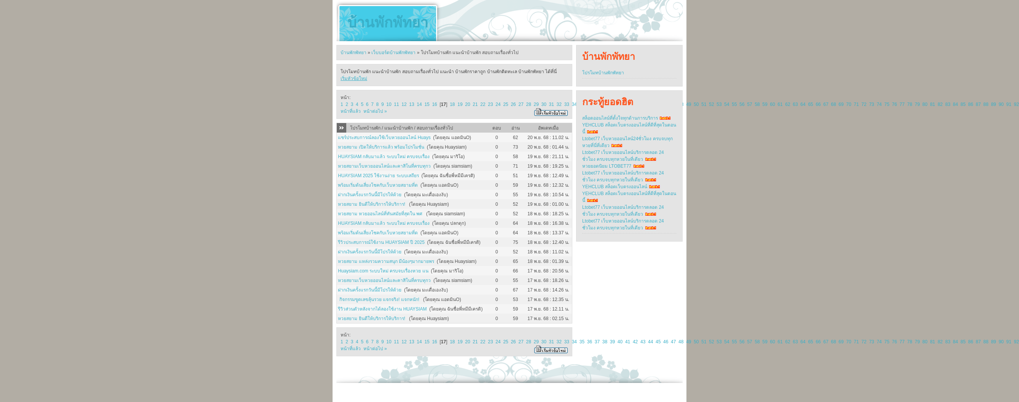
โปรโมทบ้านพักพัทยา (603, 72)
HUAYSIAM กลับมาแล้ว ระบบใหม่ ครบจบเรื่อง (384, 156)
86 (970, 104)
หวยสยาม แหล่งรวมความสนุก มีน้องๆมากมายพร (386, 261)
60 (772, 104)
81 (932, 104)
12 (403, 104)
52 (711, 104)
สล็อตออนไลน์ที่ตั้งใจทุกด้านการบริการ (620, 118)
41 (627, 341)
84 (955, 104)
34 (574, 104)
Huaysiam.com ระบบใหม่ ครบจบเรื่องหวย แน (383, 271)
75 (886, 104)
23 (490, 104)
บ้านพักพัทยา (387, 22)
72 (863, 104)
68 (833, 104)
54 (726, 104)
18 (452, 104)
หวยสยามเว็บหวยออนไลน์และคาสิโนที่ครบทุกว (384, 166)
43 (642, 341)
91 (1008, 104)
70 (848, 104)
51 (703, 104)
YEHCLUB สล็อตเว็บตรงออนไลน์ (614, 186)
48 (680, 341)
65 (810, 104)
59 (764, 104)
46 (665, 341)
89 (993, 104)
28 (528, 104)
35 (582, 341)
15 (426, 104)
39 (612, 341)
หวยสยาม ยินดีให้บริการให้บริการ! (372, 204)
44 (650, 341)
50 (696, 104)
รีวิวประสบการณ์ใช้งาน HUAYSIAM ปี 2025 (381, 242)
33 (566, 104)
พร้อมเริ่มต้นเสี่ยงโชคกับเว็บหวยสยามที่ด (378, 185)
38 (604, 341)
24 (497, 104)
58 (757, 104)
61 (780, 104)
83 (947, 104)
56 (741, 104)
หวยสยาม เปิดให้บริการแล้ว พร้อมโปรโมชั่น (381, 147)
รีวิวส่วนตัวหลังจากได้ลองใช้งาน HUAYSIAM (382, 309)
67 (825, 104)
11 (396, 104)
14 (419, 104)
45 (658, 341)
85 (962, 104)
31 (551, 104)
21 (475, 104)
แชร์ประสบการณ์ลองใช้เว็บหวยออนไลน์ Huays (384, 137)
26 (513, 104)
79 (917, 104)
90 (1000, 104)
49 (688, 104)
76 (894, 104)
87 (978, 104)
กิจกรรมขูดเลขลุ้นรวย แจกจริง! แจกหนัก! (379, 299)
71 (856, 104)
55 (734, 104)
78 (909, 104)
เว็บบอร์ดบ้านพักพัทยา (393, 52)
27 (520, 104)
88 (985, 104)
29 (536, 104)
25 (505, 104)
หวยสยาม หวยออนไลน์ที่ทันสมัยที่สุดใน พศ (381, 213)
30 (543, 104)
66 (818, 104)
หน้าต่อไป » (375, 111)
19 (459, 104)
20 (467, 104)
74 (879, 104)
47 (673, 341)
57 (749, 104)
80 (924, 104)
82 (940, 104)
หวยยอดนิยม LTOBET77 (606, 166)
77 (902, 104)
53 (718, 104)
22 (482, 104)
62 (787, 104)
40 (620, 341)
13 (411, 104)
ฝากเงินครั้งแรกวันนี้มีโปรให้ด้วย (369, 194)
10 (388, 104)
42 (635, 341)
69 (841, 104)
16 (434, 104)
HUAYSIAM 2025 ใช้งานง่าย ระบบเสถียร (378, 175)
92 (1016, 104)
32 (559, 104)
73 (871, 104)
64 (803, 104)
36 (589, 341)
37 (597, 341)
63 (795, 104)
